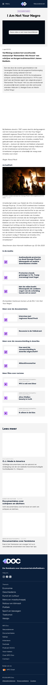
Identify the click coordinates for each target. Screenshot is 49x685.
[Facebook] (7, 577)
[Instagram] (3, 577)
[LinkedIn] (10, 577)
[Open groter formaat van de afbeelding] (23, 110)
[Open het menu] (6, 4)
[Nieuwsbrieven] (39, 4)
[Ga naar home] (24, 4)
